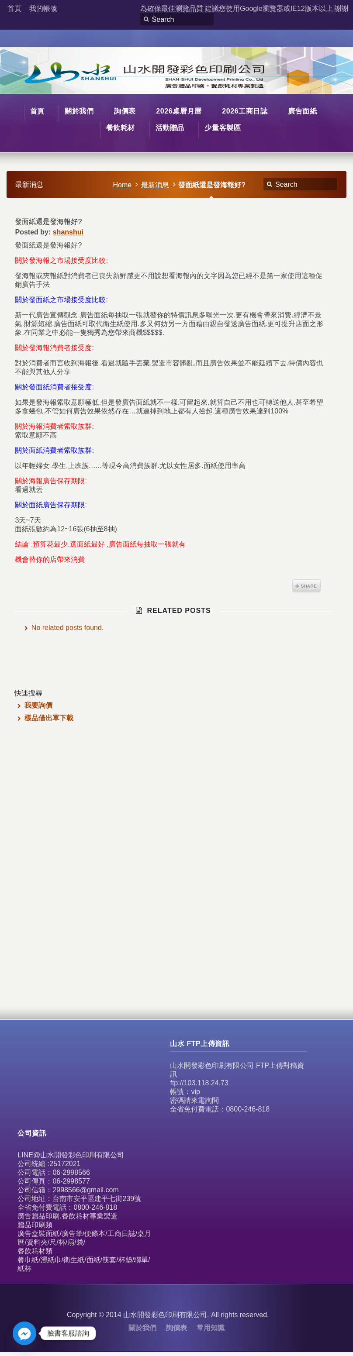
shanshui (68, 232)
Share (306, 585)
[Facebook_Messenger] (24, 1333)
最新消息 (155, 185)
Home (122, 185)
